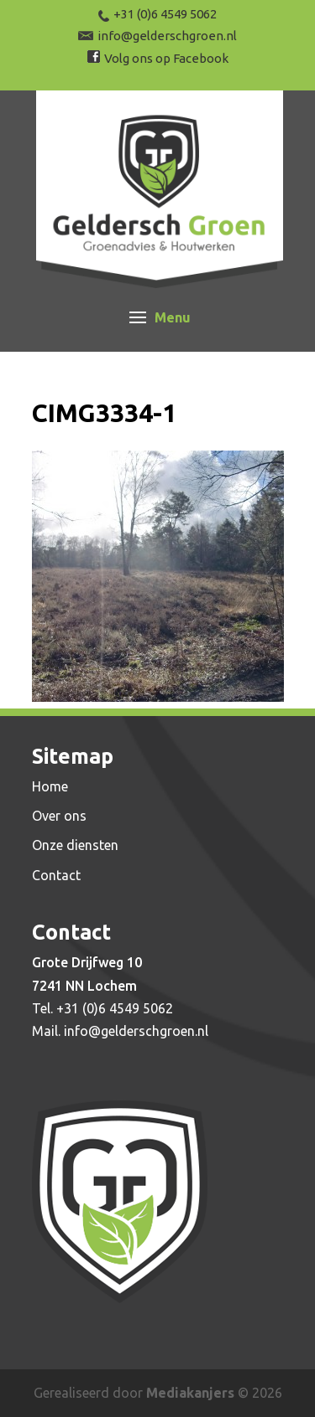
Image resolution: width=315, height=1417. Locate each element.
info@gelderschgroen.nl (136, 1030)
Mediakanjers (190, 1392)
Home (50, 786)
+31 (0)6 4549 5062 (114, 1008)
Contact (56, 875)
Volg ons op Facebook (166, 58)
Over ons (59, 815)
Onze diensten (75, 845)
